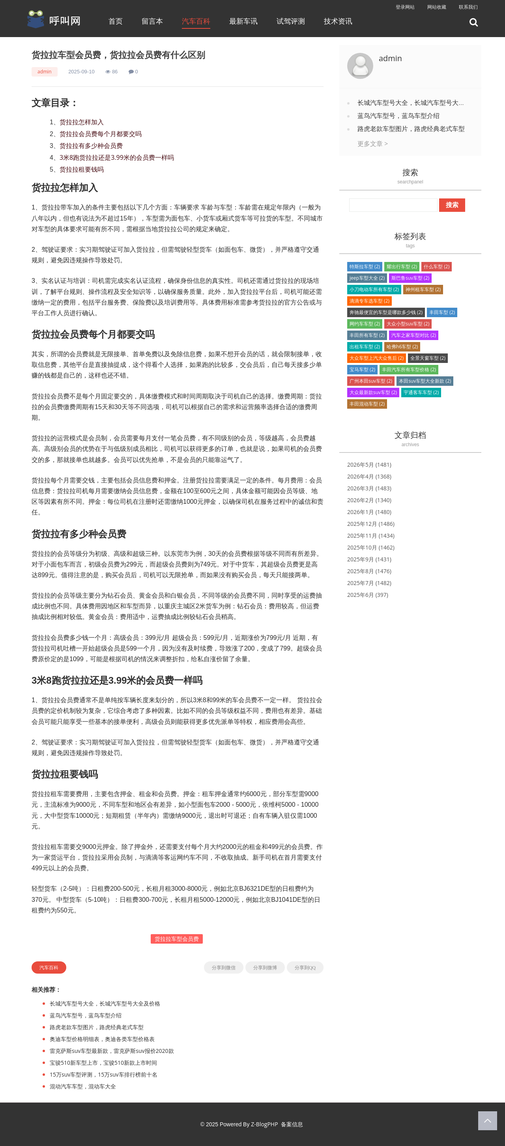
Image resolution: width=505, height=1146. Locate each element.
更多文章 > (372, 143)
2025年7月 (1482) (369, 583)
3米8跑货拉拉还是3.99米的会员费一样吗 (117, 157)
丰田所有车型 (367, 335)
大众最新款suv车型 (373, 392)
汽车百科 (196, 21)
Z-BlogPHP (264, 1124)
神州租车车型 (423, 289)
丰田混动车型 (367, 403)
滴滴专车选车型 (369, 300)
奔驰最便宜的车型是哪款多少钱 (386, 312)
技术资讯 (338, 21)
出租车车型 (365, 346)
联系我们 (468, 7)
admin (44, 71)
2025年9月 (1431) (369, 559)
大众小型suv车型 (408, 323)
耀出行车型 (402, 266)
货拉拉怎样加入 (82, 122)
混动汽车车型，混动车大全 (83, 1086)
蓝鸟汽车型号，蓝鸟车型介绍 (86, 1015)
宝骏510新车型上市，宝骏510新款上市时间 (103, 1062)
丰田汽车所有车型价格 (409, 369)
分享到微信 (224, 967)
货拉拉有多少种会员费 (91, 145)
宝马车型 (362, 369)
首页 (115, 21)
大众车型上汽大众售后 (377, 358)
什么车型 (436, 266)
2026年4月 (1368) (369, 476)
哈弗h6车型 (402, 346)
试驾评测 (291, 21)
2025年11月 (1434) (371, 535)
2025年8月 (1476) (369, 571)
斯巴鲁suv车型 (410, 278)
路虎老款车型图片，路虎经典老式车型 (97, 1027)
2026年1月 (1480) (369, 512)
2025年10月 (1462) (371, 547)
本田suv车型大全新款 (425, 381)
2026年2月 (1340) (369, 500)
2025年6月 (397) (367, 594)
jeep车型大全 (367, 278)
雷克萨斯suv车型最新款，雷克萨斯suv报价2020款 (112, 1050)
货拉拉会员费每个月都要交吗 (101, 133)
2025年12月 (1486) (371, 523)
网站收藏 (436, 7)
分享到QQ (305, 967)
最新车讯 (243, 21)
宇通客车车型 (421, 392)
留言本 (152, 21)
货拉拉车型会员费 (177, 938)
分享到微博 (265, 967)
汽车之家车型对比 (413, 335)
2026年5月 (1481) (369, 464)
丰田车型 (442, 312)
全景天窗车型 (427, 358)
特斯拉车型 (365, 266)
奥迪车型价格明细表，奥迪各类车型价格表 (102, 1039)
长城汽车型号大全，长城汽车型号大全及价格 (105, 1003)
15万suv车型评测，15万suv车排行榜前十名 (103, 1074)
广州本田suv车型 (371, 381)
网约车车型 (365, 323)
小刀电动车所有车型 (374, 289)
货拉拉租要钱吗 (82, 169)
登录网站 (405, 7)
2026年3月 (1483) (369, 488)
